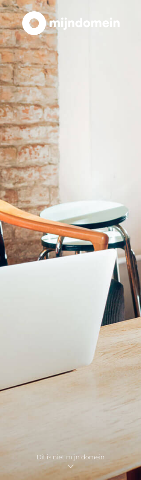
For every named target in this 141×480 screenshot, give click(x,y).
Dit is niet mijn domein (70, 460)
